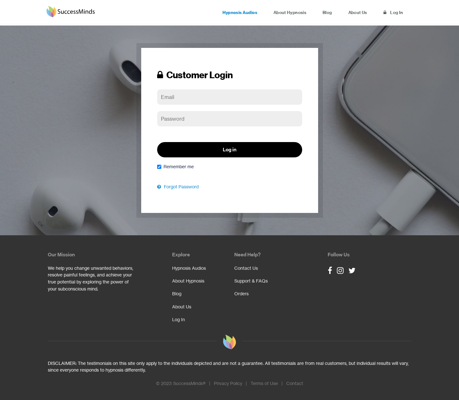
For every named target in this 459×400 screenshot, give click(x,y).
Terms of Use (264, 383)
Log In (392, 13)
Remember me (175, 166)
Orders (241, 293)
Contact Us (246, 268)
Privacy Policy (228, 383)
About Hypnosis (280, 13)
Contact (294, 383)
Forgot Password (178, 186)
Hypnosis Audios (226, 13)
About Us (353, 13)
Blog (320, 13)
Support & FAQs (251, 280)
